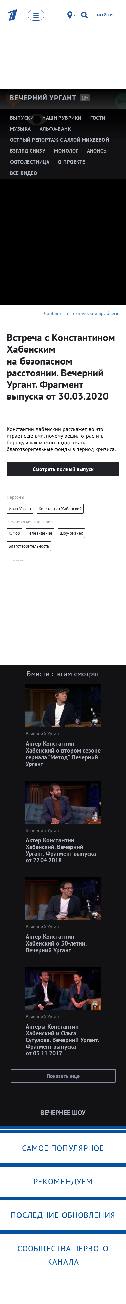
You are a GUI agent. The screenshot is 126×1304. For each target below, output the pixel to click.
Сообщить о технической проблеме (81, 313)
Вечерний (43, 98)
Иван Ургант (20, 509)
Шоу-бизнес (71, 533)
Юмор (14, 533)
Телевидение (40, 533)
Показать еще (63, 1075)
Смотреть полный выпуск (63, 469)
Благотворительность (29, 546)
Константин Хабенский (60, 509)
